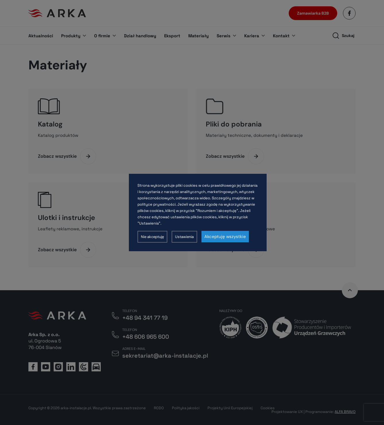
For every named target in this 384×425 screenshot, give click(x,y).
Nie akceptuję (152, 236)
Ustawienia (184, 236)
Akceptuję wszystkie (225, 236)
